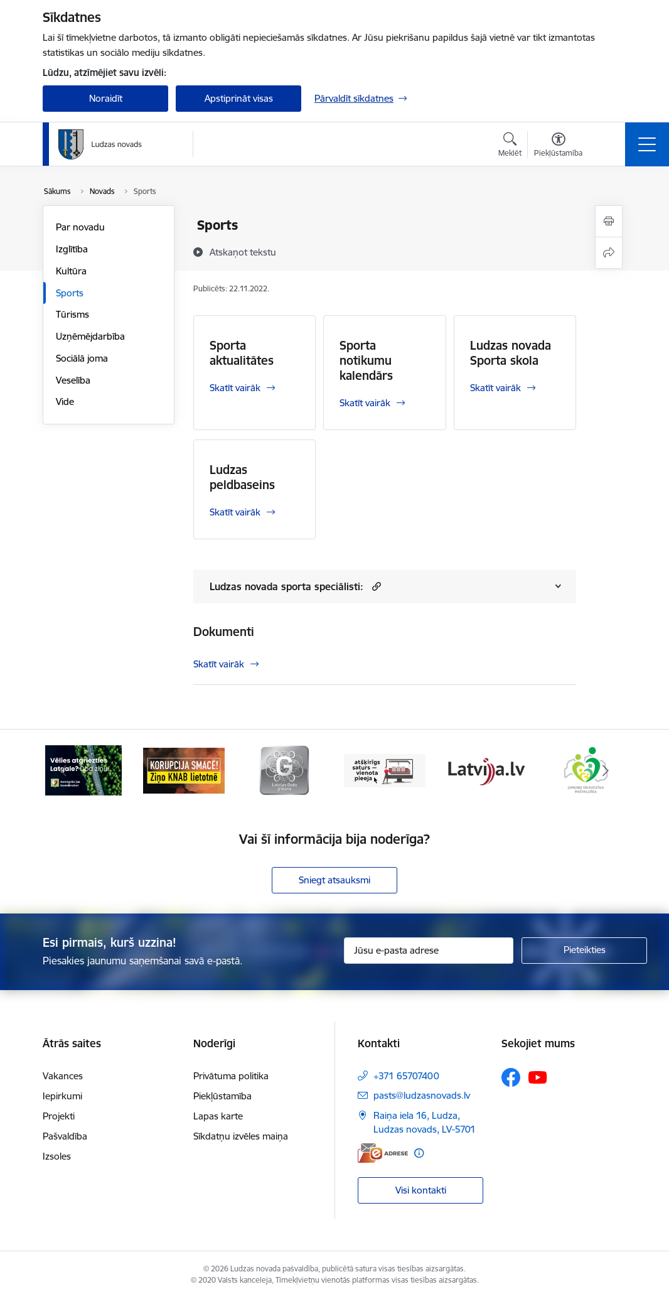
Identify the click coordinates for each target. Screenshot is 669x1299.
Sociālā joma (82, 358)
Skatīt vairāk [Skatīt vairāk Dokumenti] (218, 664)
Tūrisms (72, 314)
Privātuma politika (231, 1076)
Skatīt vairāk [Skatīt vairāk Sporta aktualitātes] (235, 388)
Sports (69, 293)
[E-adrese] (383, 1153)
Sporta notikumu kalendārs (366, 360)
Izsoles (57, 1156)
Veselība (73, 380)
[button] (375, 586)
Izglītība (72, 249)
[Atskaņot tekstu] (243, 251)
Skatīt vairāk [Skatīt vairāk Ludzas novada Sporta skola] (495, 388)
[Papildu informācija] (419, 1153)
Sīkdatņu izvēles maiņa (240, 1136)
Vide (65, 401)
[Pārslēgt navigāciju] (647, 144)
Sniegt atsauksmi (334, 880)
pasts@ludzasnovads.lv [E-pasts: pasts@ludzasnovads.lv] (421, 1095)
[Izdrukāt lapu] (609, 221)
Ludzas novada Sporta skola (510, 353)
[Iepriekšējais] (63, 770)
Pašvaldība (65, 1136)
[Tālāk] (605, 770)
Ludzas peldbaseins (242, 477)
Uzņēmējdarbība (90, 336)
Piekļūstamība (222, 1096)
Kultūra (71, 271)
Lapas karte (218, 1116)
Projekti (59, 1116)
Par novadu (80, 227)
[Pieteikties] (584, 950)
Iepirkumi (62, 1096)
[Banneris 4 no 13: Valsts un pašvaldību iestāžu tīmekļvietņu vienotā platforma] (384, 769)
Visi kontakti (420, 1190)
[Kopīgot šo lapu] (609, 252)
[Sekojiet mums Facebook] (510, 1077)
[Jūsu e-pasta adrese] (428, 950)
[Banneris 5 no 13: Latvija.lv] (485, 769)
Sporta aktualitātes (242, 353)
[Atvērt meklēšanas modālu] (510, 146)
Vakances (63, 1076)
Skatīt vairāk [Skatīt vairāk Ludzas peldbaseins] (235, 512)
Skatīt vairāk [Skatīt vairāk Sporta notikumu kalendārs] (365, 403)
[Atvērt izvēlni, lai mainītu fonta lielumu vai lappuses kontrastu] (558, 146)
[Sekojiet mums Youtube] (537, 1076)
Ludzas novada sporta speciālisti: (286, 586)
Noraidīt (105, 98)
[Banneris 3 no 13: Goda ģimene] (284, 769)
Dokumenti (223, 631)
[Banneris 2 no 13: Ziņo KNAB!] (184, 769)
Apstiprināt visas (239, 98)
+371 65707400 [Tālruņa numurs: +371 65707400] (406, 1076)
